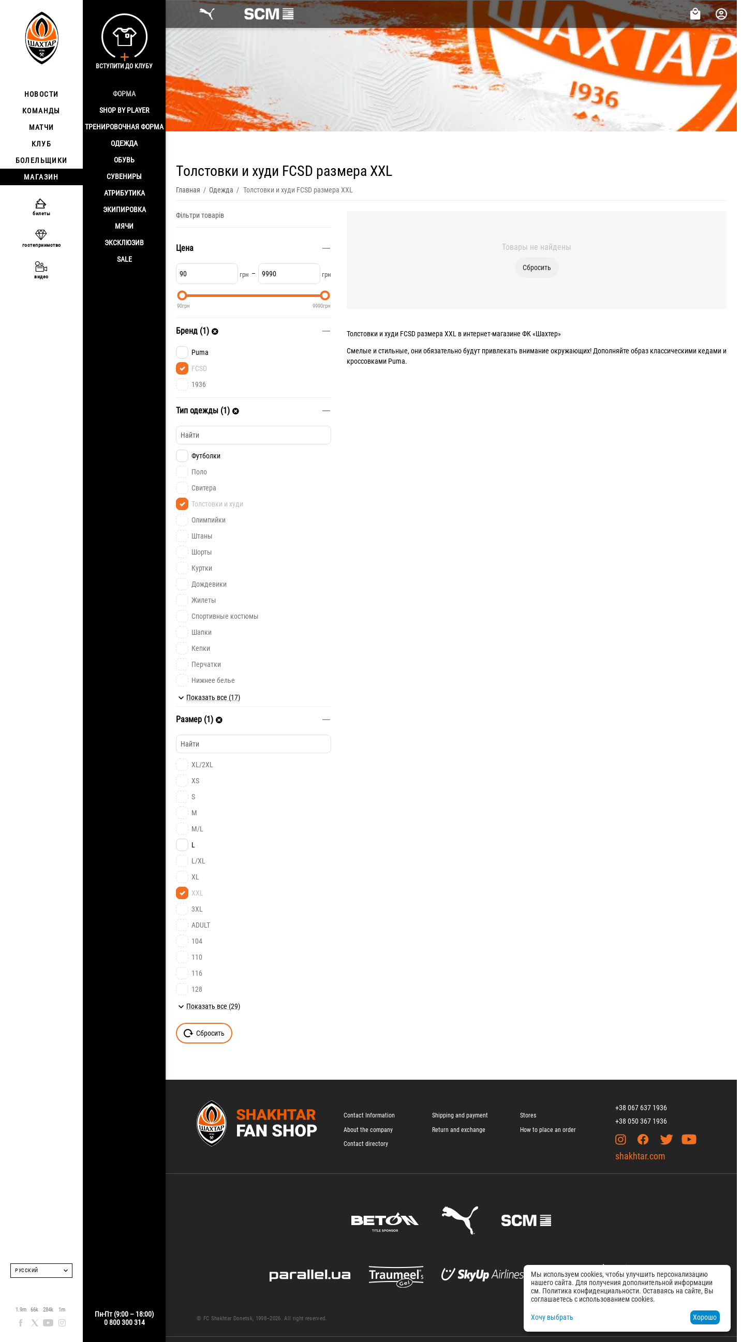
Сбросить (537, 267)
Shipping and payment (460, 1115)
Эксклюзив (124, 242)
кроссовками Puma (376, 361)
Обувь (124, 160)
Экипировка (124, 209)
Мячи (124, 226)
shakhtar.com (640, 1156)
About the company (368, 1130)
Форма (124, 94)
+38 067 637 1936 (641, 1108)
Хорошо (705, 1317)
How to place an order (548, 1130)
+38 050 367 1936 (641, 1121)
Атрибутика (124, 193)
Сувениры (124, 176)
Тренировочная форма (124, 127)
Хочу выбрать (552, 1317)
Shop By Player (124, 110)
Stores (528, 1115)
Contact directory (366, 1143)
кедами (709, 351)
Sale (124, 259)
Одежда (124, 143)
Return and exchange (458, 1130)
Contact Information (369, 1115)
